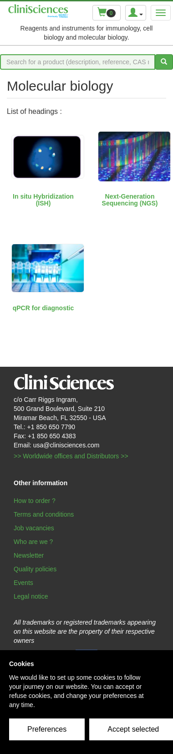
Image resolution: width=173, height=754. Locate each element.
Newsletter (29, 555)
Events (23, 582)
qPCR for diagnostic (43, 308)
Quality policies (35, 569)
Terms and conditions (44, 514)
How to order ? (35, 500)
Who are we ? (33, 541)
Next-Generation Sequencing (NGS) (130, 200)
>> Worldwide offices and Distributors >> (71, 456)
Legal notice (31, 596)
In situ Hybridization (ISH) (43, 200)
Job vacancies (34, 528)
